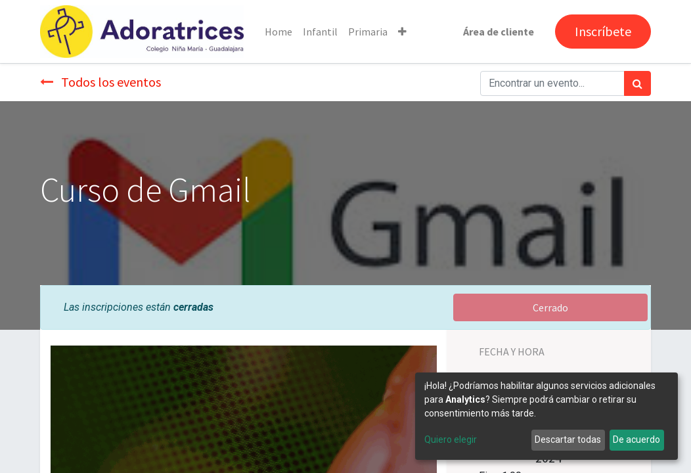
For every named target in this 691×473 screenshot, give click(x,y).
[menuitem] (278, 31)
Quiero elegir (450, 439)
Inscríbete (603, 31)
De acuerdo (636, 439)
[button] (402, 31)
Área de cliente (498, 31)
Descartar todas (568, 439)
